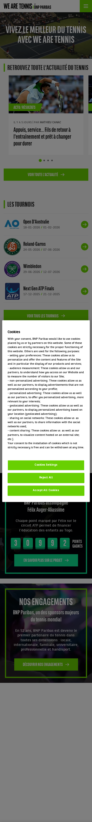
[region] (46, 411)
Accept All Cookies (46, 490)
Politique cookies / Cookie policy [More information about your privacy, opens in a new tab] (29, 451)
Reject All (46, 477)
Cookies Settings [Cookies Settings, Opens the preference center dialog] (46, 464)
